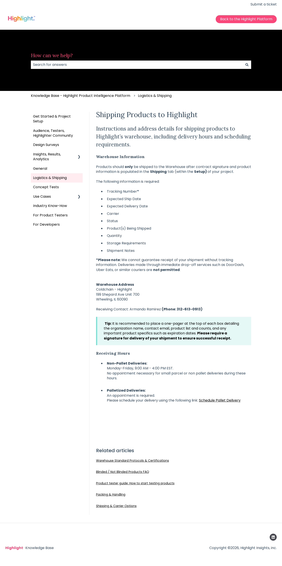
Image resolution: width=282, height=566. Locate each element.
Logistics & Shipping (155, 95)
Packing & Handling (110, 494)
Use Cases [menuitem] (42, 196)
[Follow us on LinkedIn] (273, 537)
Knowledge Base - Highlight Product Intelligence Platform (80, 95)
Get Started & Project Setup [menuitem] (52, 119)
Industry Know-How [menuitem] (50, 205)
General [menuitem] (40, 168)
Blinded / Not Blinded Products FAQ (122, 472)
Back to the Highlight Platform (246, 19)
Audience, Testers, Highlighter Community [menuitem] (53, 133)
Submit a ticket (263, 4)
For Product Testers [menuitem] (50, 215)
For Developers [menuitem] (46, 224)
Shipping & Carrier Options (116, 506)
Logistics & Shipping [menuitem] (50, 177)
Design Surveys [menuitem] (46, 144)
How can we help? (52, 55)
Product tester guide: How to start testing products (135, 483)
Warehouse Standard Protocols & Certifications (132, 460)
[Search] (247, 65)
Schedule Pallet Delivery (220, 400)
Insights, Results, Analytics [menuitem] (47, 157)
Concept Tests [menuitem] (46, 187)
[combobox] (137, 65)
